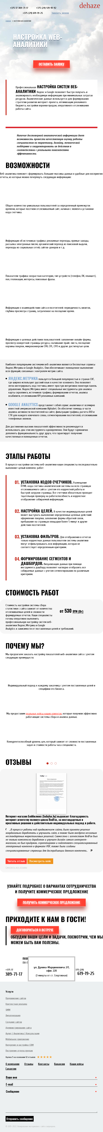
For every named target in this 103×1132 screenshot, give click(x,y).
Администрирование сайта (19, 1027)
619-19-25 (85, 972)
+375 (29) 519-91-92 (46, 7)
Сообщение (51, 1101)
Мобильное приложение (17, 1039)
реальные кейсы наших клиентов (44, 713)
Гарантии (11, 1068)
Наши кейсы (77, 1064)
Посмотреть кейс (40, 861)
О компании (12, 1064)
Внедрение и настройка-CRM (20, 1044)
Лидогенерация (13, 1015)
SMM (8, 1009)
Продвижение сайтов (16, 998)
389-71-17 (17, 972)
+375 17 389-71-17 (19, 7)
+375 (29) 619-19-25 (33, 13)
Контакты (43, 1064)
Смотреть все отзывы (16, 867)
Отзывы (28, 1064)
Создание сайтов (14, 1022)
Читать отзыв (16, 861)
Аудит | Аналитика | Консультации (22, 1033)
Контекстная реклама (16, 1004)
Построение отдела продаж (19, 1050)
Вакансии (59, 1064)
